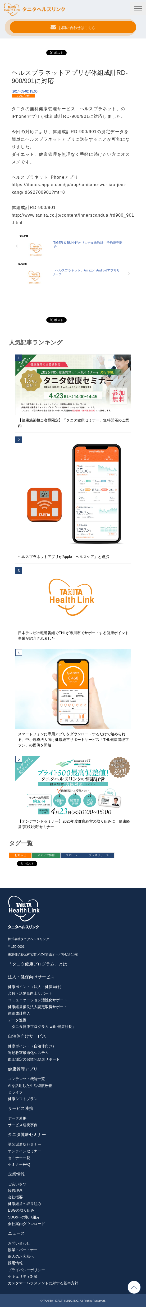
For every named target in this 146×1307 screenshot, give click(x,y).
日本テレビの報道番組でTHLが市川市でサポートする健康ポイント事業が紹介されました (73, 635)
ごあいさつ (17, 1184)
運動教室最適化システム (28, 1053)
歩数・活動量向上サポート (30, 993)
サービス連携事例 (23, 1125)
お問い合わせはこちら (76, 28)
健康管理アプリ (23, 1069)
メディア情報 (46, 855)
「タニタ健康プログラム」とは (37, 964)
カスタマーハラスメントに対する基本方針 (43, 1283)
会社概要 (15, 1197)
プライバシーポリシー (26, 1270)
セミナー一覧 (19, 1158)
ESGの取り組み (21, 1210)
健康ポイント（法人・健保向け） (35, 987)
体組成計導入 (19, 1013)
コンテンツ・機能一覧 (26, 1079)
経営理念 (15, 1190)
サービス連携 (20, 1108)
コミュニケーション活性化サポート (37, 1000)
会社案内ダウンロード (26, 1224)
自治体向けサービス (27, 1036)
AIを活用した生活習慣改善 (30, 1086)
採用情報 (15, 1263)
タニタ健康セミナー (27, 1134)
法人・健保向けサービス (31, 977)
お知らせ (23, 96)
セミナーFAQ (19, 1164)
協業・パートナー (23, 1250)
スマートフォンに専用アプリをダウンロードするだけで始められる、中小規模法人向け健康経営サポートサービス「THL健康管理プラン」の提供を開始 (73, 739)
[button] (138, 8)
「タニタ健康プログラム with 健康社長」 (42, 1026)
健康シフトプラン (23, 1099)
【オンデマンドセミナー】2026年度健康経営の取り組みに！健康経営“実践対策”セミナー (74, 824)
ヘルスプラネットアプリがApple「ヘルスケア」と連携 (63, 557)
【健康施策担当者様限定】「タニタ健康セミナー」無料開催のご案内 (73, 423)
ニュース (16, 1233)
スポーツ (71, 855)
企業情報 (16, 1174)
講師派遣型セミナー (24, 1144)
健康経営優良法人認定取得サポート (37, 1007)
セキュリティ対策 (23, 1276)
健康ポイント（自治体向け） (32, 1046)
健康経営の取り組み (24, 1204)
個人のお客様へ (21, 1256)
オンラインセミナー (24, 1151)
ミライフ (15, 1092)
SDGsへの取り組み (24, 1217)
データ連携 (17, 1020)
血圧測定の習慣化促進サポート (34, 1059)
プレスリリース (99, 855)
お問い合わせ (19, 1243)
